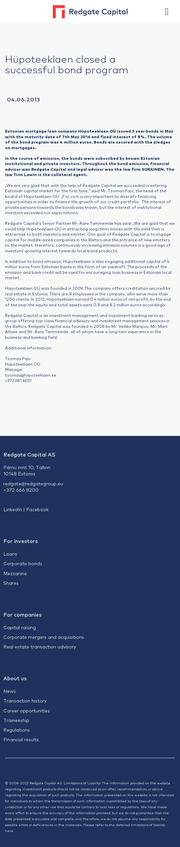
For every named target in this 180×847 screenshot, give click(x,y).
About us (15, 678)
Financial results (21, 739)
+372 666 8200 (21, 490)
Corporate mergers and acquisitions (43, 637)
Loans (10, 554)
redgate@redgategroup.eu (33, 483)
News (9, 691)
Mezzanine (15, 573)
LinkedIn (12, 509)
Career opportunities (26, 710)
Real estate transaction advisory (39, 646)
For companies (22, 614)
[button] (170, 11)
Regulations (16, 730)
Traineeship (16, 720)
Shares (11, 583)
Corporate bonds (22, 563)
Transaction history (24, 700)
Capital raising (19, 627)
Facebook (37, 509)
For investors (20, 540)
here (9, 830)
